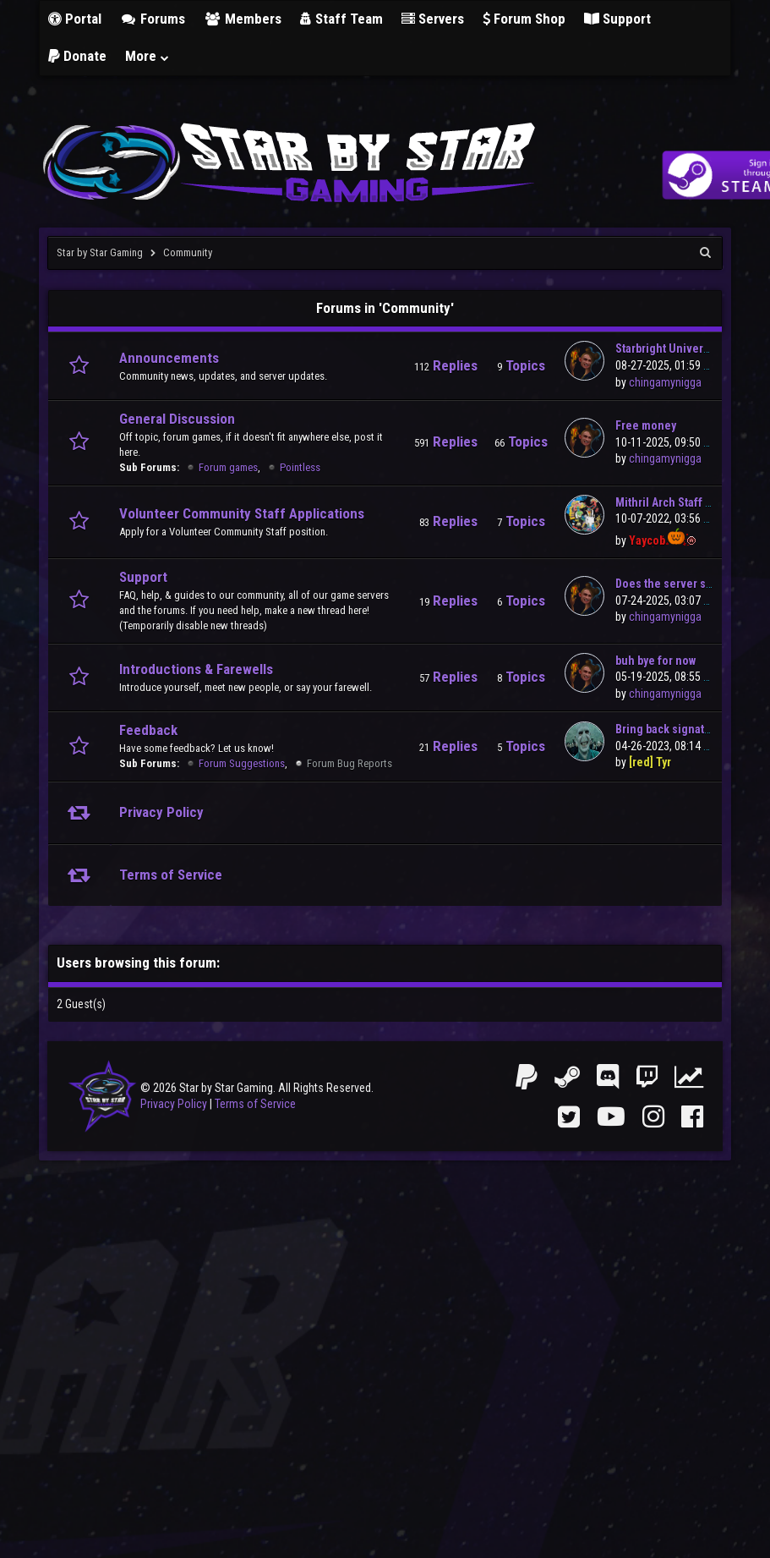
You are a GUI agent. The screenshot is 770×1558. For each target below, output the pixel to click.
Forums (153, 18)
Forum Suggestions (242, 763)
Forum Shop (524, 18)
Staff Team (341, 18)
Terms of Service (255, 1104)
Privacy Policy (173, 1104)
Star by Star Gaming (100, 252)
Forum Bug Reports (349, 763)
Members (242, 18)
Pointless (300, 467)
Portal (74, 18)
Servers (432, 18)
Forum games (228, 467)
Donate (77, 55)
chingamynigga (665, 382)
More (148, 55)
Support (617, 18)
